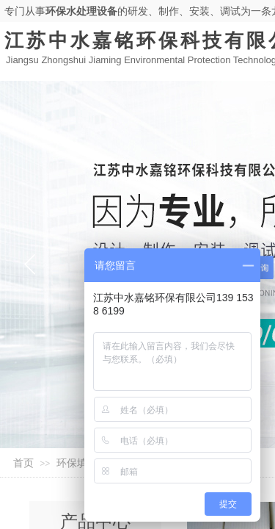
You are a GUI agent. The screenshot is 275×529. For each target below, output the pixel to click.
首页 (23, 463)
